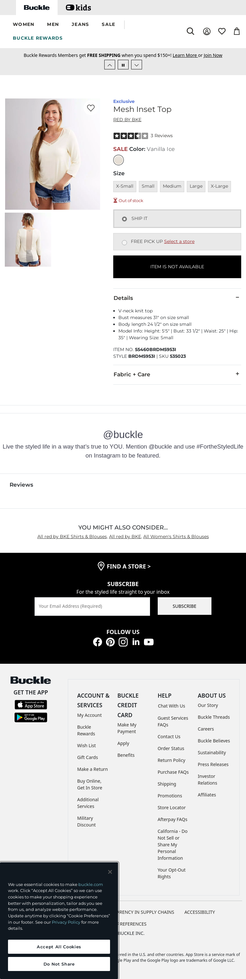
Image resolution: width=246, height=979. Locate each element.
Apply (123, 743)
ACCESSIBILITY (199, 912)
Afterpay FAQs (172, 819)
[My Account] (206, 31)
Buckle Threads (214, 717)
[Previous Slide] (109, 64)
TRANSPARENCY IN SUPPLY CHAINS (137, 912)
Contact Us (169, 736)
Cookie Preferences (123, 924)
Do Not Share (59, 964)
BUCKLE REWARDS (38, 38)
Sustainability (212, 752)
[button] (23, 25)
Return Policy (171, 760)
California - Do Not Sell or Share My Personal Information (173, 844)
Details (177, 297)
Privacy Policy (66, 922)
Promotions (170, 796)
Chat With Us (171, 706)
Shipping (167, 784)
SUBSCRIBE (184, 606)
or (188, 55)
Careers (206, 729)
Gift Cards (87, 757)
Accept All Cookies (59, 946)
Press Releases (213, 764)
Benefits (126, 755)
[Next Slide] (136, 64)
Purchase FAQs (173, 772)
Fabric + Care (177, 374)
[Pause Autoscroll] (123, 64)
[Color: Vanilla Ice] (118, 160)
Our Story (208, 705)
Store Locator (172, 807)
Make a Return (92, 769)
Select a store (179, 241)
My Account (89, 715)
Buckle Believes (214, 741)
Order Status (171, 748)
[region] (59, 920)
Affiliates (207, 795)
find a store (129, 566)
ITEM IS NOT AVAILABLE (177, 267)
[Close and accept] (110, 872)
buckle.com (90, 884)
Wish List (86, 745)
